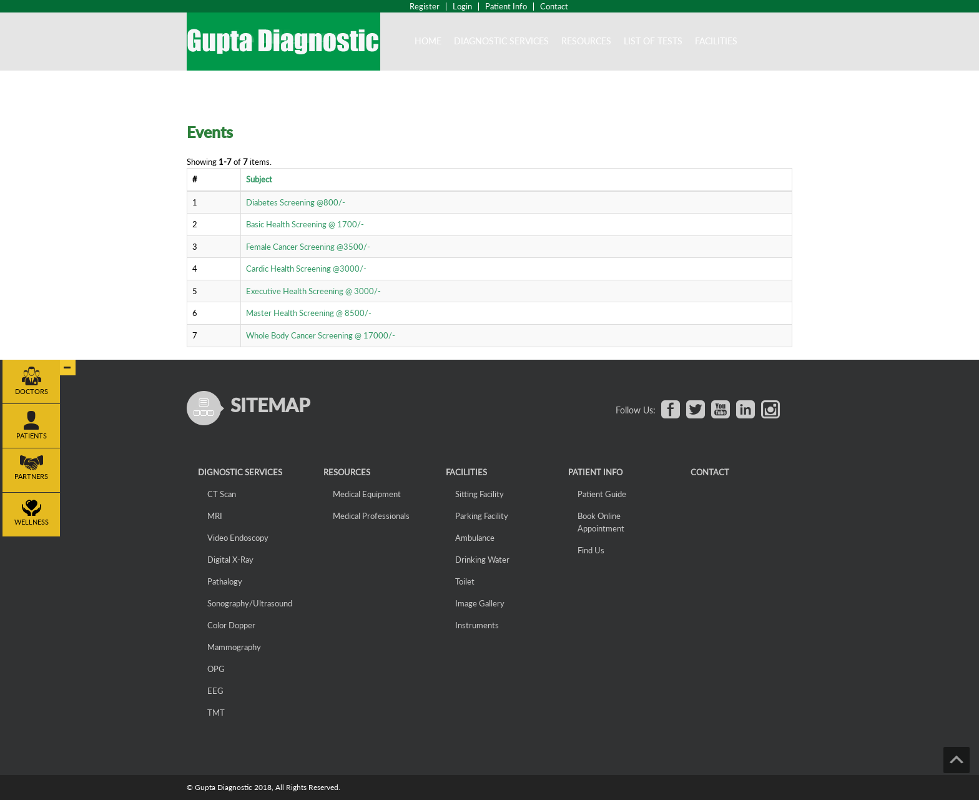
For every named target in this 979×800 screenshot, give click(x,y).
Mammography (234, 647)
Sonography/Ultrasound (249, 603)
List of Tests (653, 41)
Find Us (591, 550)
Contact (554, 6)
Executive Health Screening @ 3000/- (313, 291)
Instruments (477, 625)
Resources (586, 41)
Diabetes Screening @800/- (295, 202)
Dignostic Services (240, 472)
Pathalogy (224, 581)
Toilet (465, 581)
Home (428, 41)
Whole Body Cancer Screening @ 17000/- (320, 335)
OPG (216, 669)
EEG (215, 691)
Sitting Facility (479, 494)
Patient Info (506, 6)
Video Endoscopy (237, 538)
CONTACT (710, 472)
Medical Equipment (367, 494)
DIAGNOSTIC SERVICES (501, 41)
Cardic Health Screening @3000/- (306, 269)
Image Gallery (479, 603)
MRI (214, 516)
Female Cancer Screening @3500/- (308, 247)
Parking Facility (481, 516)
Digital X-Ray (230, 560)
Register (425, 6)
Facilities (716, 41)
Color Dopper (231, 625)
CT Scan (221, 494)
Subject (259, 179)
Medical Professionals (371, 516)
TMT (216, 713)
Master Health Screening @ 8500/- (308, 313)
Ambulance (474, 538)
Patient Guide (602, 494)
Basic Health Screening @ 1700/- (305, 224)
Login (462, 6)
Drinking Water (482, 560)
